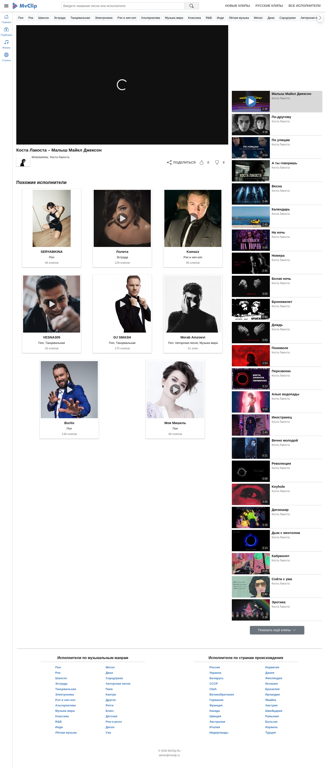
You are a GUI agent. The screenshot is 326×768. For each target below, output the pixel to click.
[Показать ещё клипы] (277, 630)
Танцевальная (80, 17)
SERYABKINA (51, 252)
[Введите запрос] (123, 6)
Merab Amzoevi (192, 337)
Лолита (122, 252)
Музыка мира (174, 17)
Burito (69, 423)
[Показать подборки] (6, 30)
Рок (31, 17)
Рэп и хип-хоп (126, 17)
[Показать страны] (6, 56)
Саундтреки (287, 17)
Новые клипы (237, 5)
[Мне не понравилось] (220, 162)
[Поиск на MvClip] (192, 6)
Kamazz (193, 252)
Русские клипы (269, 5)
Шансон (43, 17)
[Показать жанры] (6, 43)
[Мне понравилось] (205, 162)
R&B (209, 17)
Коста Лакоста (59, 157)
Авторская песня (312, 17)
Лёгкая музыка (239, 17)
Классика (194, 17)
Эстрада (59, 17)
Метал (258, 17)
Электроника (104, 17)
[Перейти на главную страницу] (6, 18)
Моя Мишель (175, 423)
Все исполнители (305, 5)
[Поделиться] (181, 162)
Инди (220, 17)
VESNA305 (51, 337)
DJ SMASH (122, 337)
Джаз (271, 17)
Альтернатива (150, 17)
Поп (21, 17)
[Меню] (6, 5)
